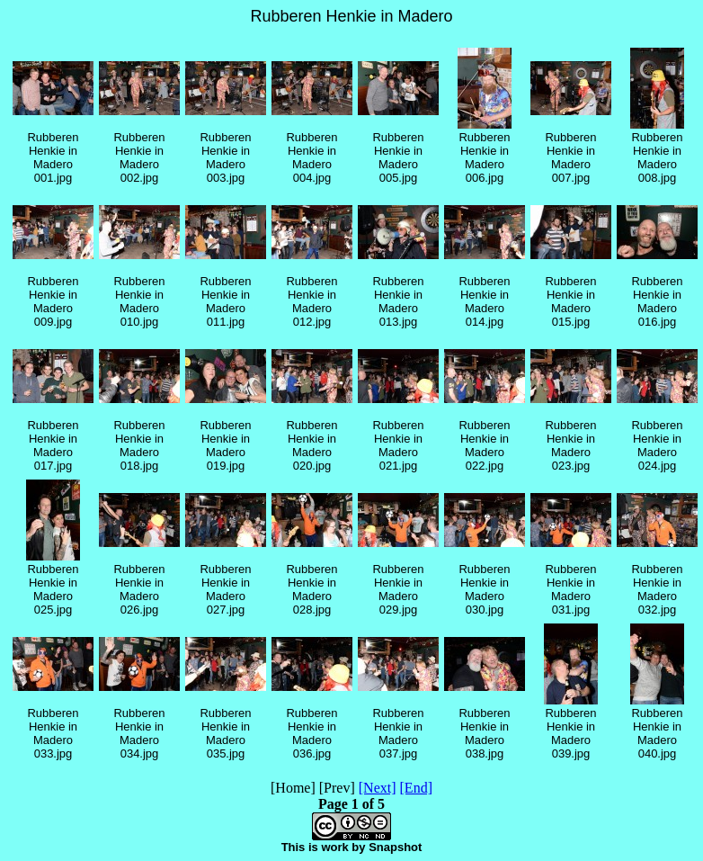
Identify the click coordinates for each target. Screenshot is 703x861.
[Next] (377, 787)
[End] (416, 787)
